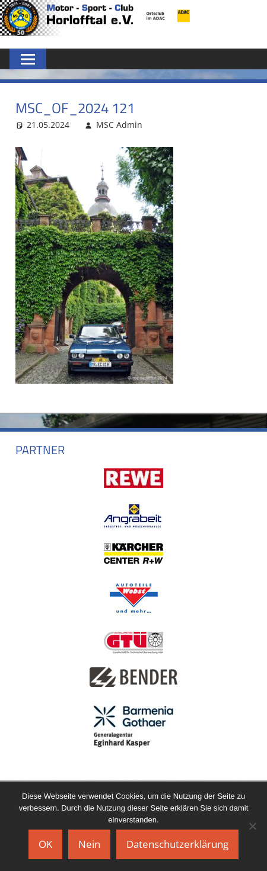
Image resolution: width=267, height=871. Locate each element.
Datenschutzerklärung (177, 844)
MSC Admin (119, 124)
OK (45, 844)
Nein (89, 844)
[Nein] (252, 826)
